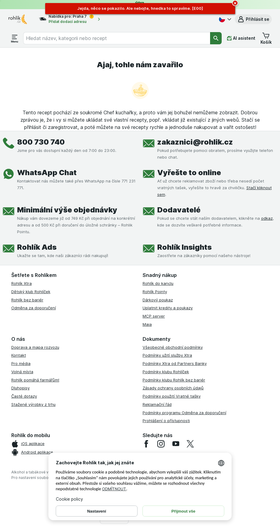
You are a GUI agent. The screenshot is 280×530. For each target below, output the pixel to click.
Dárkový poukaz (158, 299)
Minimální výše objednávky (67, 209)
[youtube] (175, 443)
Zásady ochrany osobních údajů (173, 387)
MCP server (154, 316)
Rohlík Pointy (155, 291)
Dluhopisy (20, 387)
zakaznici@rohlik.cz (195, 142)
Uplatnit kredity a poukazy (168, 307)
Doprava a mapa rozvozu (35, 347)
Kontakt (18, 355)
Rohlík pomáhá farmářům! (35, 379)
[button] (253, 19)
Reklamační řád (157, 404)
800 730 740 (41, 142)
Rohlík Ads (36, 247)
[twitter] (190, 443)
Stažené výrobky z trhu (33, 404)
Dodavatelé (179, 209)
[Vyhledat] (216, 38)
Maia (147, 324)
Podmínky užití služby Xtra (167, 355)
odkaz (267, 218)
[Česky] (224, 19)
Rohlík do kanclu (158, 283)
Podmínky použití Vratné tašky (172, 396)
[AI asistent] (241, 38)
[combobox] (116, 38)
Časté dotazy (24, 396)
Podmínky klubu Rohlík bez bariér (174, 379)
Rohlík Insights (184, 247)
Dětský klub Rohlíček (30, 291)
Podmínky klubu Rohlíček (166, 371)
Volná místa (22, 371)
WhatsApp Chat (47, 172)
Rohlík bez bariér (27, 299)
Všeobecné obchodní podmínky (173, 347)
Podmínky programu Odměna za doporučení (184, 412)
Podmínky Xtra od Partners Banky (175, 363)
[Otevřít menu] (15, 38)
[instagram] (161, 443)
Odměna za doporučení (33, 307)
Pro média (21, 363)
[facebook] (146, 443)
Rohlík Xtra (21, 283)
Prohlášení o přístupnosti (166, 420)
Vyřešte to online (189, 172)
